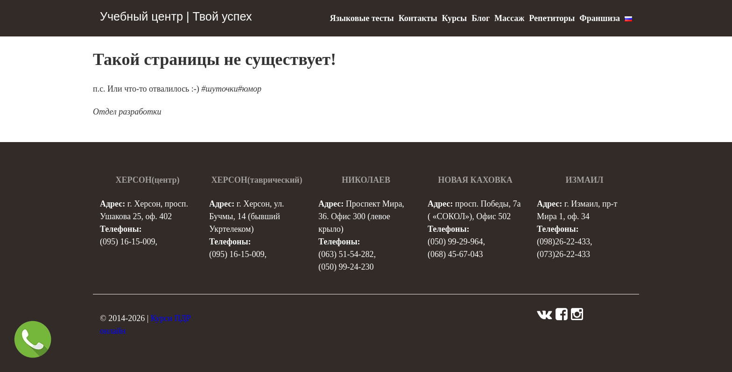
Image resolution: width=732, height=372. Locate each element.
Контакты (418, 18)
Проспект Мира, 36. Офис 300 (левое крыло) (361, 216)
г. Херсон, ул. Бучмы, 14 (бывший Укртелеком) (246, 216)
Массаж (509, 18)
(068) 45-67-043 (455, 254)
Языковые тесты (362, 18)
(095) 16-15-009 (127, 241)
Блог (481, 18)
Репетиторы (552, 18)
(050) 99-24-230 (345, 267)
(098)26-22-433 (563, 241)
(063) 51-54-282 (345, 254)
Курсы (454, 18)
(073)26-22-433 (563, 254)
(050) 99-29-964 (455, 241)
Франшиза (599, 18)
